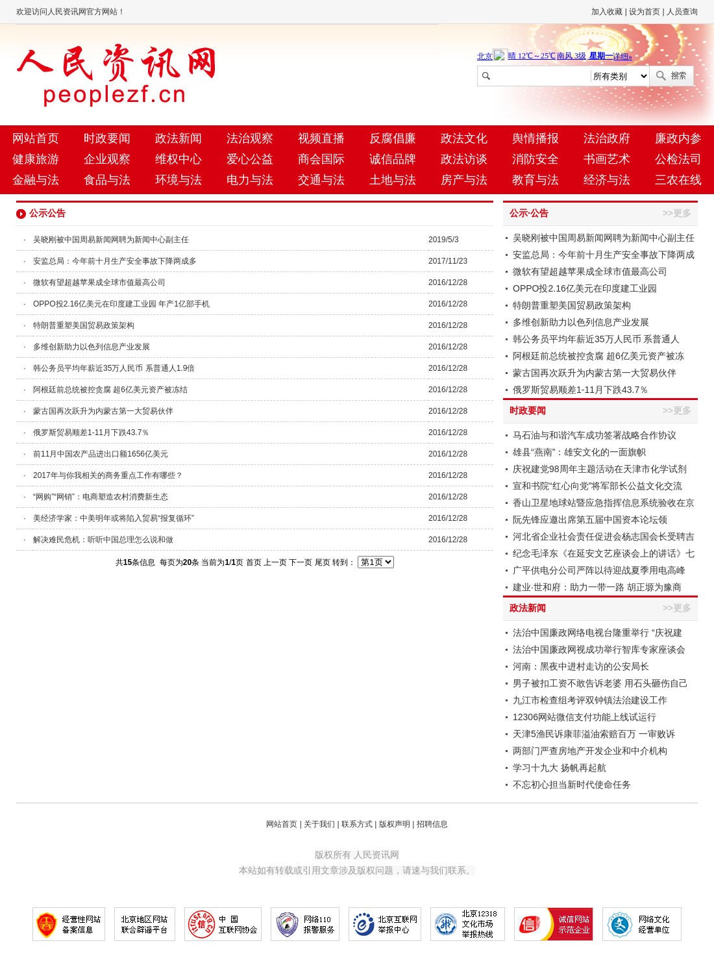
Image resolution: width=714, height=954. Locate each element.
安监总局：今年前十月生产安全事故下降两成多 (115, 261)
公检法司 (678, 159)
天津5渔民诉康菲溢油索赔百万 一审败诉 (594, 734)
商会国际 (321, 159)
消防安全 (535, 159)
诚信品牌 (392, 159)
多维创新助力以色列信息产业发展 (91, 346)
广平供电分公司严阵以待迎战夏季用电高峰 (599, 570)
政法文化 (464, 138)
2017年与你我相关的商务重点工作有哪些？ (108, 475)
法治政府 (607, 138)
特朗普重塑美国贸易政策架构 (83, 325)
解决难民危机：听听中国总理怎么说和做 (103, 539)
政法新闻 (178, 138)
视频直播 (321, 138)
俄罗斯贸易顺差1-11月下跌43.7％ (91, 432)
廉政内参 (678, 138)
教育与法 (535, 179)
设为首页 (644, 11)
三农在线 (678, 179)
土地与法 (392, 179)
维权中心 (178, 159)
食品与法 (107, 179)
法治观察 (250, 138)
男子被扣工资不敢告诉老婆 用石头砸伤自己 (600, 683)
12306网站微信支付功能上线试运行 (584, 717)
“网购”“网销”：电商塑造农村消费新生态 (100, 496)
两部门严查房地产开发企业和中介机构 (590, 751)
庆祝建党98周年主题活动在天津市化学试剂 (600, 469)
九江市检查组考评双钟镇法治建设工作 (590, 700)
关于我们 (319, 824)
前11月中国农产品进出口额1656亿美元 (100, 453)
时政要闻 (107, 138)
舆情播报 (535, 138)
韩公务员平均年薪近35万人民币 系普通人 (596, 339)
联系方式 (357, 824)
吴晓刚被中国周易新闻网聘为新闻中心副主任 (111, 239)
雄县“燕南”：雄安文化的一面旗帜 (579, 452)
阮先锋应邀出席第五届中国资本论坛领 (590, 519)
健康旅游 (35, 159)
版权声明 (394, 824)
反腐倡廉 (392, 138)
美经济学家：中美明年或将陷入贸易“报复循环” (113, 518)
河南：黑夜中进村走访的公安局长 (581, 666)
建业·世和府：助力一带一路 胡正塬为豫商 (597, 587)
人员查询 (682, 11)
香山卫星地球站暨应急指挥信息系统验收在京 (604, 502)
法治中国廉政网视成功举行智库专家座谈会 (599, 649)
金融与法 (35, 179)
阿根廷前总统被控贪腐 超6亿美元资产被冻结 (110, 389)
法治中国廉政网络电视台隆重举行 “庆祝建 (597, 632)
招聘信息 (432, 824)
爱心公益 (250, 159)
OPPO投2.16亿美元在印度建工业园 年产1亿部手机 (121, 303)
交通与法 (321, 179)
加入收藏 (606, 11)
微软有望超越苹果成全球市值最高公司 (99, 282)
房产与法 (464, 179)
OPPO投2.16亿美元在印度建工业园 (585, 288)
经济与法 (607, 179)
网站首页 (35, 138)
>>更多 (677, 213)
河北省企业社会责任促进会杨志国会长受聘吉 (604, 536)
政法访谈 (464, 159)
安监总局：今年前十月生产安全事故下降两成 (604, 254)
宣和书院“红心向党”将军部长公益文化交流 (597, 486)
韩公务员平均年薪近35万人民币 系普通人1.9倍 (114, 368)
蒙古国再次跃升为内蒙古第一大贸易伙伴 (103, 411)
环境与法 (178, 179)
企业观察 (107, 159)
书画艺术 (607, 159)
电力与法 (250, 179)
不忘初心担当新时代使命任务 (572, 784)
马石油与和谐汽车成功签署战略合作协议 (594, 435)
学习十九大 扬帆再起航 (559, 767)
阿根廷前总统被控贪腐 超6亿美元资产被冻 (598, 356)
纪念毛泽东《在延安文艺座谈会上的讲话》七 (604, 553)
